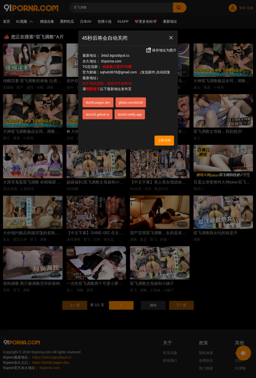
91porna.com (111, 61)
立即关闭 (164, 140)
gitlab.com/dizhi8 (131, 102)
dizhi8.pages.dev (98, 102)
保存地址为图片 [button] (161, 50)
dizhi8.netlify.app (130, 114)
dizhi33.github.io (97, 114)
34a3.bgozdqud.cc (115, 55)
